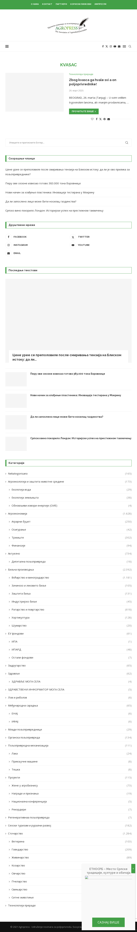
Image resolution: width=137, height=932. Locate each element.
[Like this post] (92, 119)
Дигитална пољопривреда (72, 561)
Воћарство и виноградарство (72, 577)
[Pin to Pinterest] (104, 119)
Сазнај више (108, 922)
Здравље (70, 673)
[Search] (130, 46)
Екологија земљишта (72, 497)
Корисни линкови (80, 4)
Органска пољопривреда (70, 737)
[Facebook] (103, 46)
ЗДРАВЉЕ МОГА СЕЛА (72, 681)
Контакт (47, 4)
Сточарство (70, 833)
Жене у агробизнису (72, 785)
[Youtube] (115, 46)
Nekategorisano (70, 473)
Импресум (100, 4)
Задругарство (70, 665)
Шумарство (72, 625)
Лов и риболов (70, 697)
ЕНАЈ (72, 713)
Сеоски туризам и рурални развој (70, 825)
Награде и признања (72, 793)
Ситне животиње (72, 897)
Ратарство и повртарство (72, 609)
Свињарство (72, 889)
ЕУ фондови (70, 633)
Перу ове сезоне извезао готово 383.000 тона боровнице (43, 183)
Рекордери (72, 809)
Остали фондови (72, 657)
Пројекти (70, 777)
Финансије (72, 545)
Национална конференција (72, 801)
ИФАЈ (72, 721)
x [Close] (133, 868)
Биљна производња (70, 569)
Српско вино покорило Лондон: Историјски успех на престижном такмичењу (54, 210)
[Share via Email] (108, 119)
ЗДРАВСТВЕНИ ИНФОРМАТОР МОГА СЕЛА (70, 689)
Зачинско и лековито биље (72, 585)
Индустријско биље (72, 601)
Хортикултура (72, 617)
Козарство (72, 865)
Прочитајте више (84, 111)
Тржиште (72, 537)
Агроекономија (70, 513)
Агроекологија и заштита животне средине (70, 481)
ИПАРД (72, 649)
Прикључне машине (72, 761)
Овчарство (72, 873)
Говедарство (72, 849)
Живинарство (72, 857)
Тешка (72, 769)
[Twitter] (106, 46)
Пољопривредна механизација (70, 745)
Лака (72, 753)
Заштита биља (72, 593)
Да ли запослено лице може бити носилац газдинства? (40, 201)
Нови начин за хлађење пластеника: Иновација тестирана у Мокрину (49, 192)
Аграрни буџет (72, 521)
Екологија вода (72, 489)
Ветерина (72, 841)
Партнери (61, 4)
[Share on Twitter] (100, 119)
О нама (35, 4)
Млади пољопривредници (70, 729)
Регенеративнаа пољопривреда (70, 817)
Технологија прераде (70, 905)
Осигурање (72, 529)
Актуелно (70, 553)
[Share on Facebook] (96, 119)
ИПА (72, 641)
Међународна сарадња (70, 705)
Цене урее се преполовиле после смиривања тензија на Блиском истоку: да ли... (66, 357)
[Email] (119, 46)
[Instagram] (111, 46)
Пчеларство (72, 881)
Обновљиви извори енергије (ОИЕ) (72, 505)
